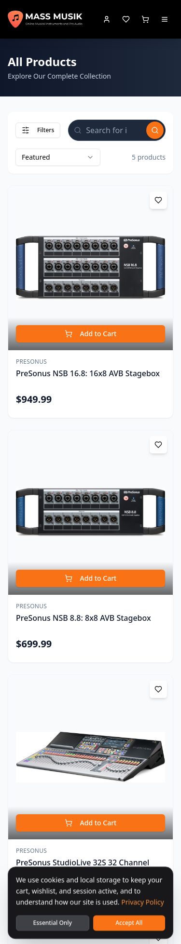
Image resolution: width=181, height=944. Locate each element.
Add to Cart (91, 333)
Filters (38, 130)
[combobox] (57, 157)
